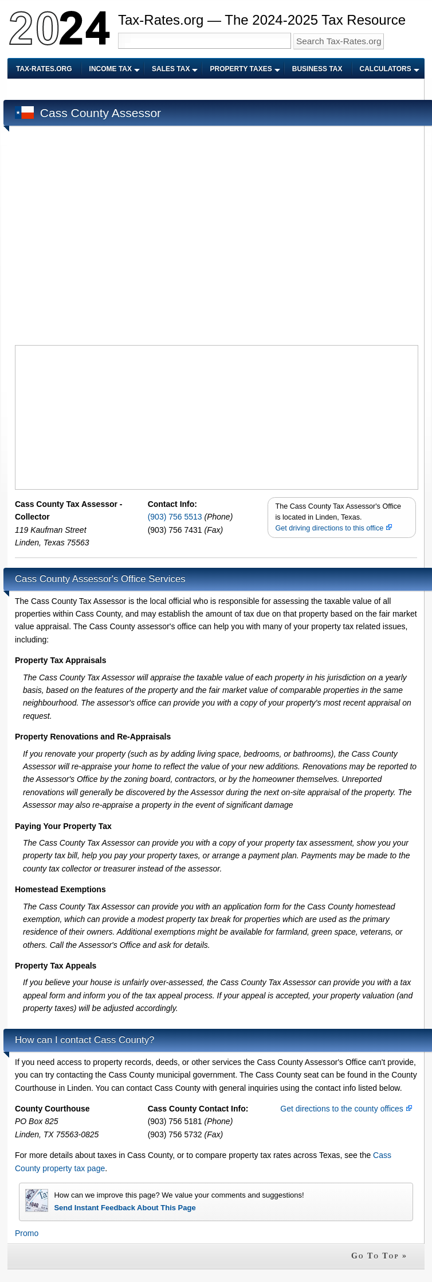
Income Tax (110, 69)
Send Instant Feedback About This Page (124, 1207)
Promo (26, 1233)
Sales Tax (171, 69)
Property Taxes (241, 69)
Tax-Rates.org (44, 69)
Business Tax (317, 69)
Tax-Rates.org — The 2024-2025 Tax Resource (262, 20)
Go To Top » (379, 1256)
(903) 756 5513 (176, 516)
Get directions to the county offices (346, 1108)
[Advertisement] (108, 237)
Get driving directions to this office (333, 528)
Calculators (385, 69)
